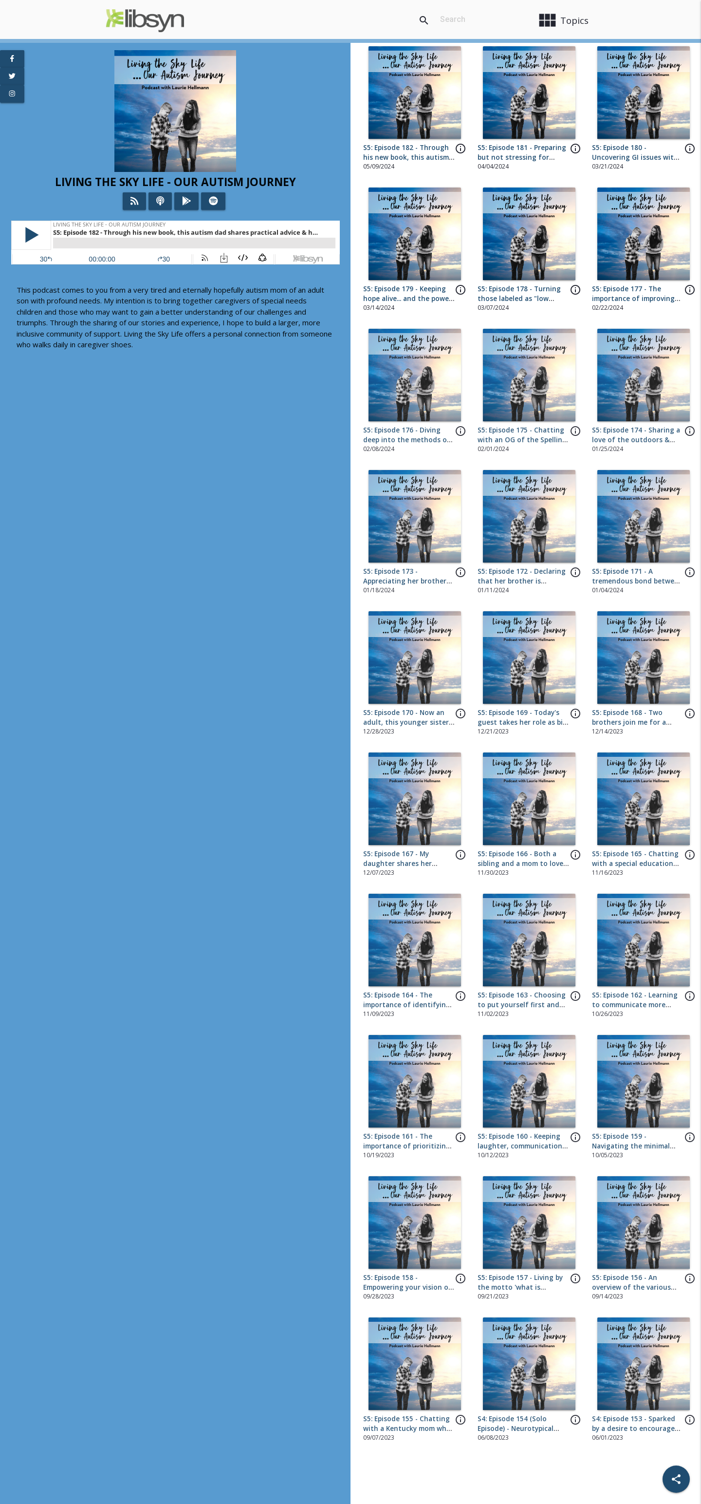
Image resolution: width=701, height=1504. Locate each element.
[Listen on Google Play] (186, 201)
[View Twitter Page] (12, 76)
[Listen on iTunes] (160, 201)
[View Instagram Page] (12, 94)
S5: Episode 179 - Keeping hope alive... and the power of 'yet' (407, 298)
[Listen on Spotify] (213, 201)
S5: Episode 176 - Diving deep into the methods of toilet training (406, 440)
